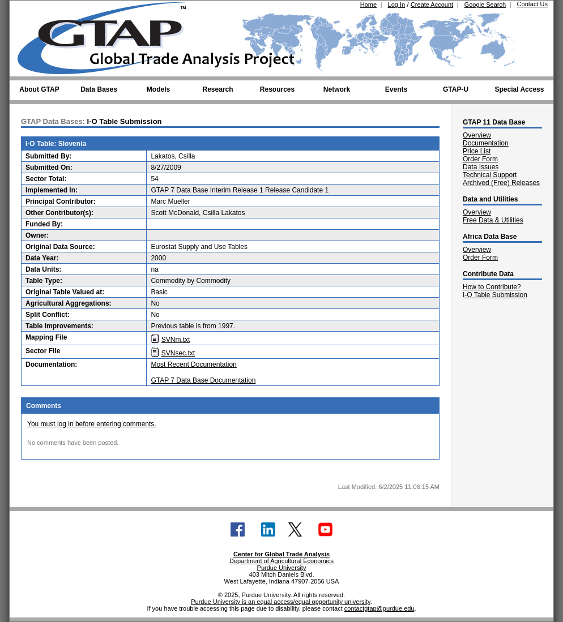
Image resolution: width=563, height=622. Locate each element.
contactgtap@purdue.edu (379, 608)
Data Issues (480, 167)
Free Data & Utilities (493, 220)
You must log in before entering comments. (91, 424)
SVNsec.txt (178, 353)
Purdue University (281, 567)
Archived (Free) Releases (501, 183)
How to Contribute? (492, 287)
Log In (397, 4)
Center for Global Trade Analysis (281, 554)
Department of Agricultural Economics (281, 560)
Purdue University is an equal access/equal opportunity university (280, 601)
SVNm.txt (175, 340)
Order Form (480, 159)
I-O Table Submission (495, 295)
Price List (477, 151)
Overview (477, 135)
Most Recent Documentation (193, 364)
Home (368, 4)
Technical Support (490, 175)
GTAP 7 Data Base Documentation (203, 380)
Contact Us (532, 4)
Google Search (485, 4)
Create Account (432, 4)
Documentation (486, 143)
